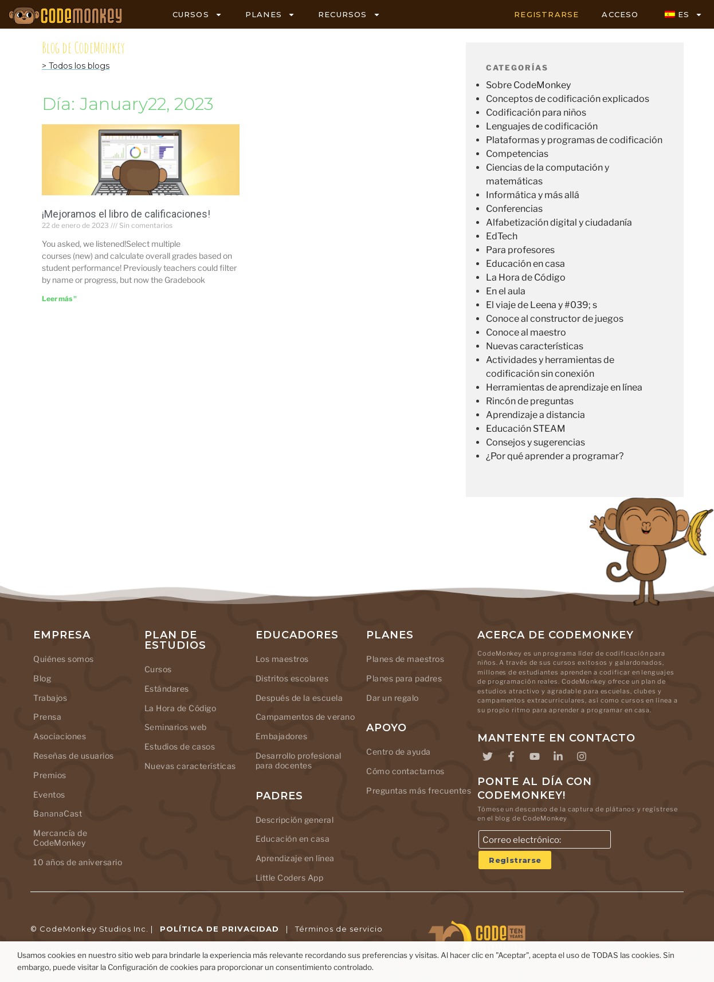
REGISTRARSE (546, 14)
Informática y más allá (532, 195)
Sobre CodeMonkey (528, 85)
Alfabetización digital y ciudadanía (559, 222)
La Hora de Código (526, 277)
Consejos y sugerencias (535, 442)
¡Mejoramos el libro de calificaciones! (126, 214)
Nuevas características (534, 346)
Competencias (517, 153)
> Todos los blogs (75, 66)
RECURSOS (349, 14)
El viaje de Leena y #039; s (541, 304)
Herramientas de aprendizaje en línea (564, 387)
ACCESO (620, 14)
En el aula (505, 291)
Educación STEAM (526, 428)
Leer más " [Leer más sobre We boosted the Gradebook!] (59, 298)
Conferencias (514, 208)
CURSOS (197, 14)
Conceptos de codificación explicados (567, 98)
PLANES (270, 14)
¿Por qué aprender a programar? (554, 456)
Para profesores (520, 249)
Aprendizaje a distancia (535, 414)
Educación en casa (525, 263)
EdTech (501, 236)
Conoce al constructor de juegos (554, 318)
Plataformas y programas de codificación (574, 140)
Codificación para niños (536, 112)
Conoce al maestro (526, 332)
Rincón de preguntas (530, 401)
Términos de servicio (339, 928)
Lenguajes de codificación (542, 126)
